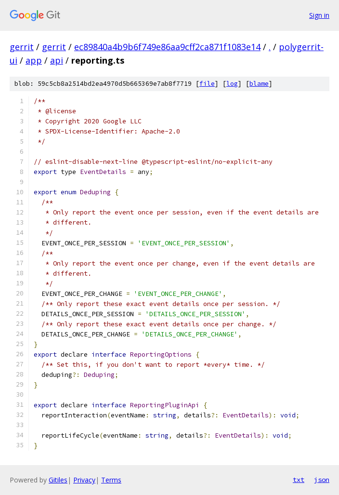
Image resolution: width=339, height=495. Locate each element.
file (207, 84)
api (56, 60)
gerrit (22, 47)
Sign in (319, 15)
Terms (111, 479)
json (321, 479)
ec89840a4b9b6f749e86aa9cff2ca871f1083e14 (167, 47)
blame (259, 84)
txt (298, 479)
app (34, 60)
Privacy (84, 479)
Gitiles (58, 479)
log (232, 84)
